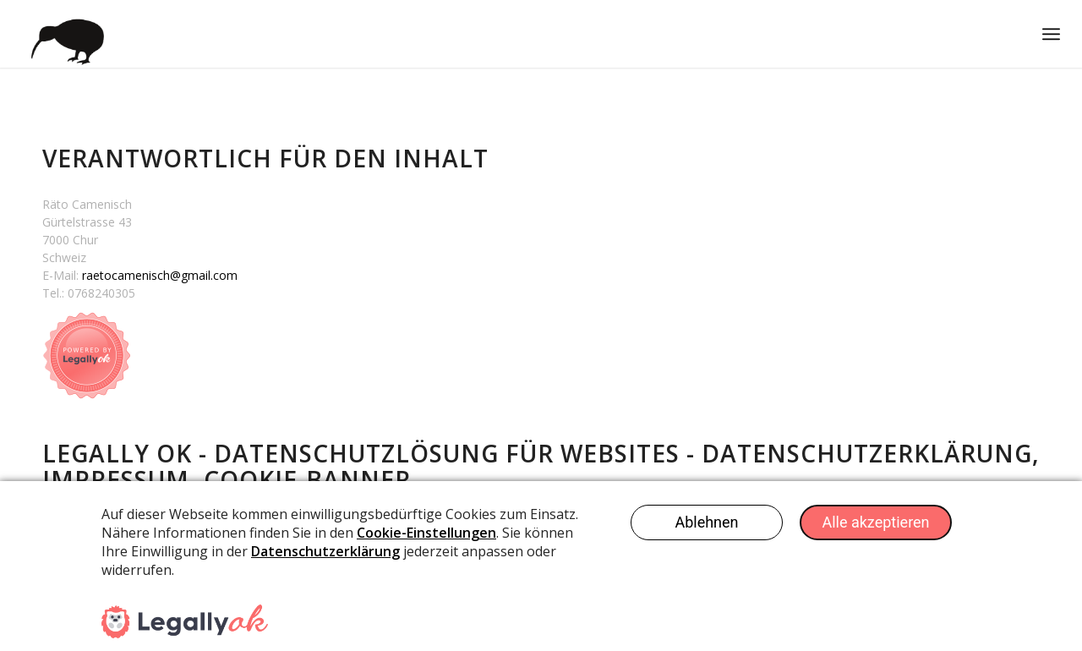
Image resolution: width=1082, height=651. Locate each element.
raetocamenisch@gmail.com (160, 275)
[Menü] (1051, 34)
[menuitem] (1051, 34)
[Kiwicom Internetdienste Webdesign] (64, 34)
